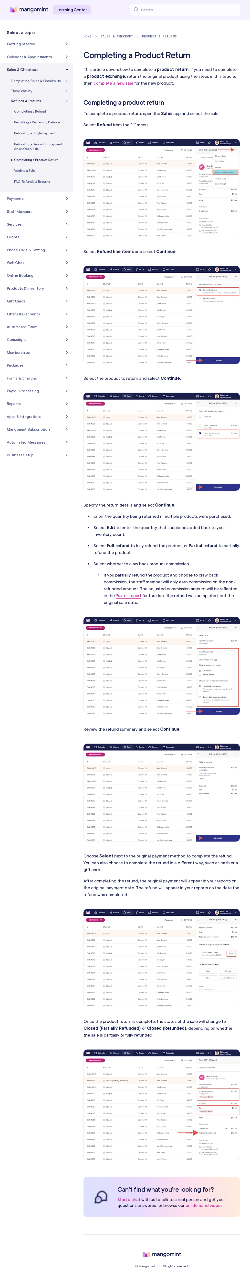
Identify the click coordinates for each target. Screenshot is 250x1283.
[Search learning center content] (190, 9)
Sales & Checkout (117, 36)
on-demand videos (204, 1205)
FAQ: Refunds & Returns (32, 181)
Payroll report (128, 595)
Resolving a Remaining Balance (37, 122)
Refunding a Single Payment (34, 133)
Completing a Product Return (36, 160)
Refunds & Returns (159, 36)
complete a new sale (113, 83)
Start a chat (128, 1199)
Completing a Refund (30, 111)
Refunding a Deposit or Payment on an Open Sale (38, 146)
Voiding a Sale (24, 170)
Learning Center (72, 9)
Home (87, 36)
